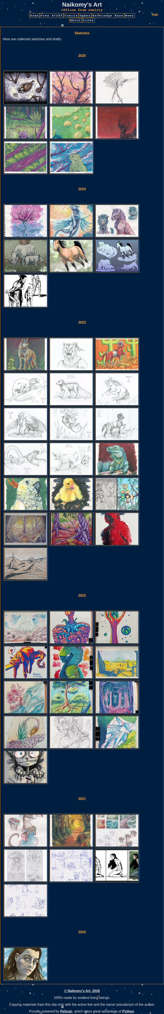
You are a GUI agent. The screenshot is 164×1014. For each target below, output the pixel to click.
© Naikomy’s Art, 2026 (82, 991)
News (129, 15)
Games (85, 15)
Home (34, 15)
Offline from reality (82, 10)
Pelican (66, 1011)
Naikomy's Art (82, 4)
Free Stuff (52, 15)
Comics (71, 15)
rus (155, 14)
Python (128, 1011)
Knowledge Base (107, 15)
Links (88, 20)
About (75, 20)
